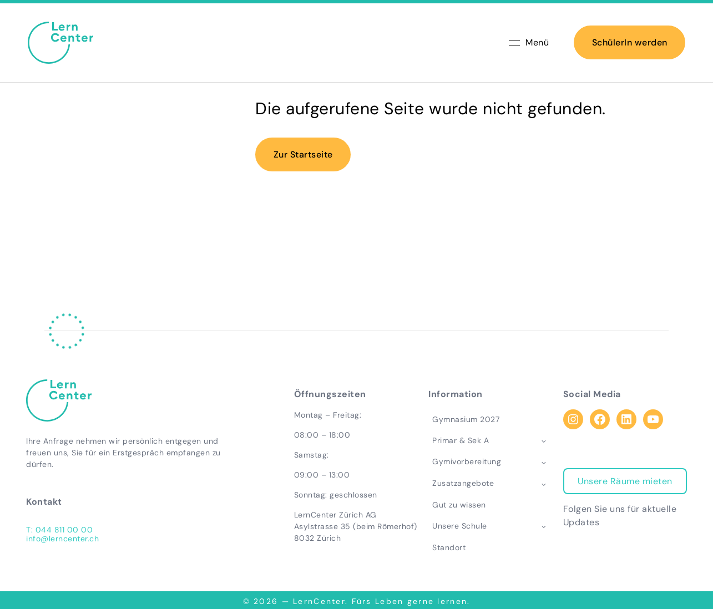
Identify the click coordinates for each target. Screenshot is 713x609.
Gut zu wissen (457, 505)
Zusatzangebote (461, 484)
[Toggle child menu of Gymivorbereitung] (546, 462)
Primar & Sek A (458, 440)
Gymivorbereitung (464, 462)
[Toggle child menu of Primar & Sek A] (546, 440)
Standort (446, 547)
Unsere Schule (457, 526)
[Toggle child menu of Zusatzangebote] (546, 483)
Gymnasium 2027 (463, 419)
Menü (529, 44)
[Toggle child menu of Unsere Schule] (546, 526)
